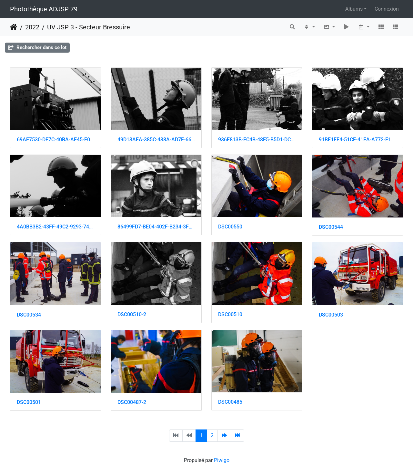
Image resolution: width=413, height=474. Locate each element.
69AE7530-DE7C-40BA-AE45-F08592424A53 (55, 139)
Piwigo (221, 460)
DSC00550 (230, 227)
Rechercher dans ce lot (37, 47)
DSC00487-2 (131, 402)
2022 (32, 27)
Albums (354, 9)
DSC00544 (331, 227)
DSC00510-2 (131, 314)
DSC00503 (331, 315)
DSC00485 (230, 402)
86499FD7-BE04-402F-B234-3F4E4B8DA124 (156, 227)
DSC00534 (29, 315)
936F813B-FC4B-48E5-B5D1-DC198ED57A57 (257, 139)
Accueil (13, 27)
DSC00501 (29, 402)
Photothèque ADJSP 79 (43, 9)
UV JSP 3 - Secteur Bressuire (88, 27)
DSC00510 (230, 314)
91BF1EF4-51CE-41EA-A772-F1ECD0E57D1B (357, 139)
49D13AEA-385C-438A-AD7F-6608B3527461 (156, 139)
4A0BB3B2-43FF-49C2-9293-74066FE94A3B (55, 227)
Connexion (387, 9)
